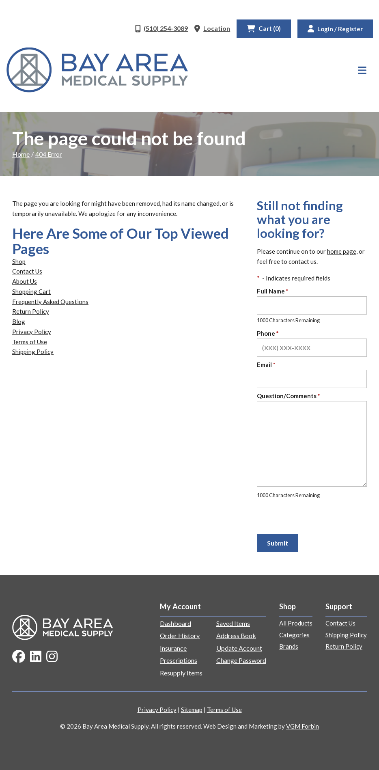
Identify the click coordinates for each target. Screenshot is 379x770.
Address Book (236, 635)
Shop (19, 261)
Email (266, 364)
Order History (180, 635)
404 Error (48, 154)
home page (341, 251)
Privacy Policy (31, 331)
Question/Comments (288, 395)
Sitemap (191, 709)
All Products (295, 623)
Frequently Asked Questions (50, 301)
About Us (24, 281)
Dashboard (175, 623)
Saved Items (233, 623)
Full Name (273, 291)
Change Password (241, 660)
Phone (268, 333)
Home (21, 154)
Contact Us (27, 271)
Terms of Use (29, 341)
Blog (18, 321)
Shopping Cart (31, 291)
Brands (288, 646)
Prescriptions (178, 660)
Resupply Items (181, 673)
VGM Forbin (302, 726)
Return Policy (30, 311)
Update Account (239, 648)
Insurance (173, 648)
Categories (294, 634)
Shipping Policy (33, 351)
